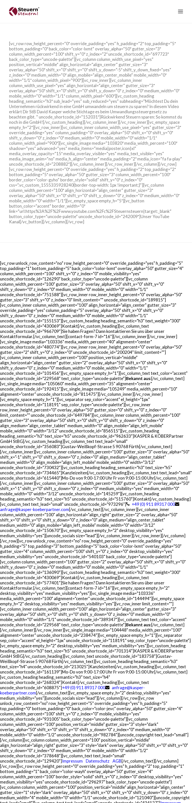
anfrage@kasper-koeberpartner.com (34, 509)
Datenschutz (98, 761)
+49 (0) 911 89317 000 (153, 504)
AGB (117, 761)
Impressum (72, 761)
